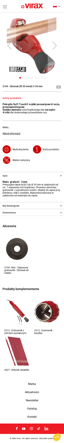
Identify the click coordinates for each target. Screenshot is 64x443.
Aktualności (32, 392)
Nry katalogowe (11, 205)
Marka (32, 384)
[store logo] (32, 6)
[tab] (32, 175)
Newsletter (32, 400)
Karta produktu (51, 149)
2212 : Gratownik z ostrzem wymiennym (15, 331)
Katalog (32, 408)
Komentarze (9, 212)
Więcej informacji (11, 133)
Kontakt (32, 416)
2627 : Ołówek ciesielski (16, 369)
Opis (5, 175)
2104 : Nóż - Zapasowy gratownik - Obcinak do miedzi (16, 270)
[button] (57, 6)
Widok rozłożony (21, 160)
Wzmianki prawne (46, 438)
